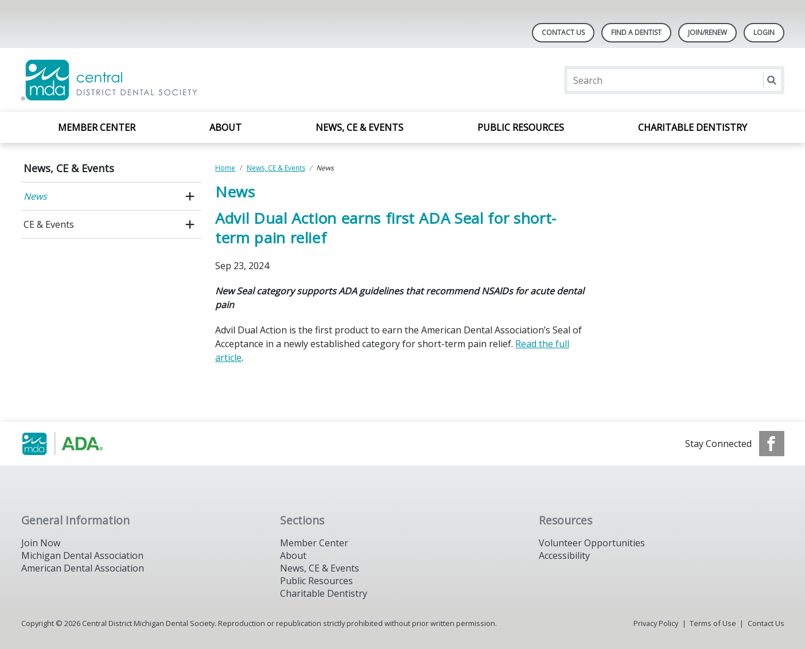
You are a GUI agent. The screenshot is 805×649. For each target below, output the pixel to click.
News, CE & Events (359, 127)
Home (225, 168)
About (225, 127)
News (35, 196)
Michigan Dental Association (82, 555)
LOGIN (764, 32)
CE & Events (49, 224)
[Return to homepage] (169, 80)
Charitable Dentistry (692, 127)
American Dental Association (82, 568)
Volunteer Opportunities (592, 543)
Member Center (96, 127)
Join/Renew (707, 32)
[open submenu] (190, 196)
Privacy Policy (655, 623)
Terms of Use (713, 623)
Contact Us (563, 32)
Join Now (40, 543)
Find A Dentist (636, 32)
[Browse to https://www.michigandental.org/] (79, 443)
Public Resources (520, 127)
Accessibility (564, 555)
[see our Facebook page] (771, 443)
